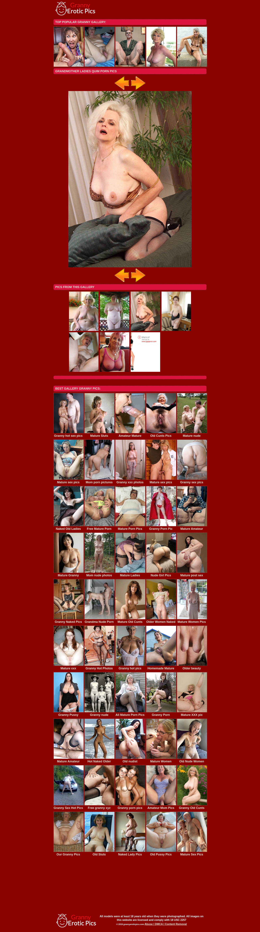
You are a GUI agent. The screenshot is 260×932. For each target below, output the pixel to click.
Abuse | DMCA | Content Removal (166, 924)
